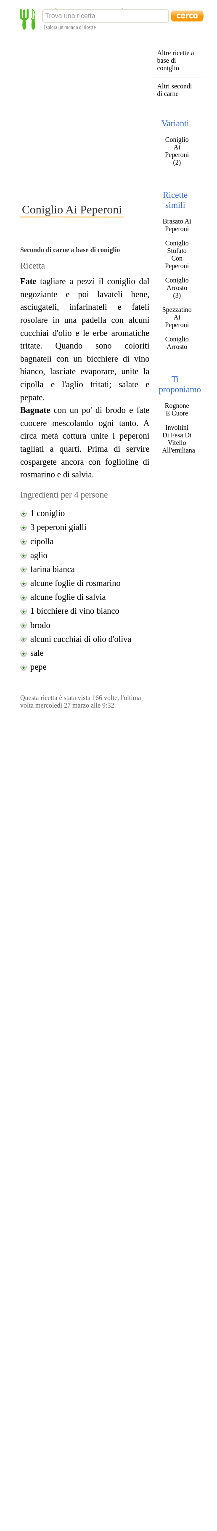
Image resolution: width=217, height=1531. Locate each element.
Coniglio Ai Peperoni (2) (177, 151)
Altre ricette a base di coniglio (175, 60)
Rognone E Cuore (177, 409)
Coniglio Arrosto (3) (177, 288)
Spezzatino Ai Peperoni (177, 317)
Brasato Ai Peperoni (177, 225)
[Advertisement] (79, 116)
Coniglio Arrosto (177, 342)
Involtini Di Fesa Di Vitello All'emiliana (177, 439)
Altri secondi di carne (174, 90)
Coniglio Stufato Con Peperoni (177, 254)
